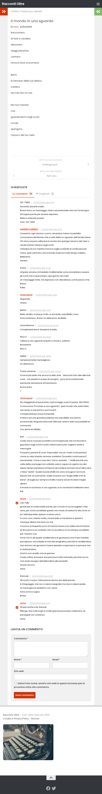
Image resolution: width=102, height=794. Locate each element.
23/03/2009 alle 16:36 (47, 325)
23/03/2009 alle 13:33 (40, 310)
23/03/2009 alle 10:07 (43, 202)
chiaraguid (26, 294)
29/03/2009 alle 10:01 (39, 603)
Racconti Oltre (13, 4)
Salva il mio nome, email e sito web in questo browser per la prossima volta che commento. (49, 685)
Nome (18, 659)
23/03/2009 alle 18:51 (40, 336)
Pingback (45, 193)
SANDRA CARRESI (29, 229)
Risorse (35, 718)
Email (56, 659)
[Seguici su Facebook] (48, 788)
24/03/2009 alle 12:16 (37, 436)
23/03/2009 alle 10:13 (52, 229)
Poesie (14, 11)
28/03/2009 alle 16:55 (42, 576)
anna (16, 26)
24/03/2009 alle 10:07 (46, 398)
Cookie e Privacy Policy (16, 718)
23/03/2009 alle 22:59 (50, 371)
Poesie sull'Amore (31, 11)
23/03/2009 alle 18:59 (40, 356)
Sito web (19, 671)
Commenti (22, 193)
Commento (21, 638)
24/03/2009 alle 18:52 (40, 498)
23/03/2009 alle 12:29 (40, 268)
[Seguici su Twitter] (54, 788)
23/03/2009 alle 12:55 (46, 294)
